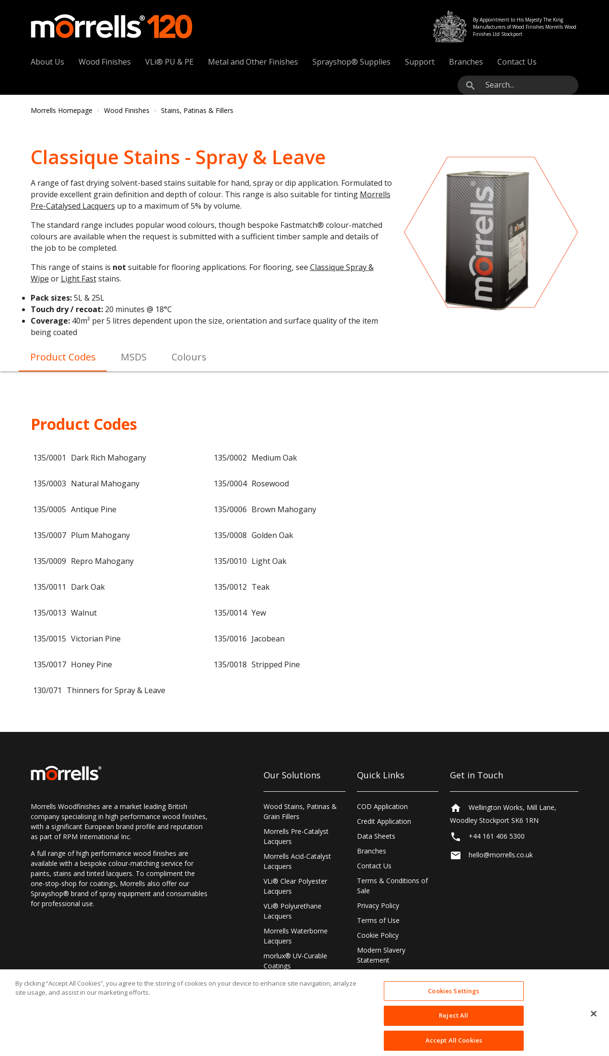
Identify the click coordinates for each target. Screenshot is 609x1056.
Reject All (453, 1026)
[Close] (593, 1024)
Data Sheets (376, 836)
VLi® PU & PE (169, 61)
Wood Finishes (105, 61)
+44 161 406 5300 (497, 836)
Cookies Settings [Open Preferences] (383, 974)
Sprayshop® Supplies (351, 61)
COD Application (382, 806)
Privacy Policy (378, 905)
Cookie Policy (378, 935)
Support (420, 61)
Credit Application (384, 821)
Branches (466, 61)
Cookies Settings (453, 1001)
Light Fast (78, 278)
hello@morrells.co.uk (501, 854)
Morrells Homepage (61, 110)
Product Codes (63, 356)
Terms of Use (378, 920)
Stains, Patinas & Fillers (197, 110)
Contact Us (517, 61)
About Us (47, 61)
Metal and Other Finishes (253, 61)
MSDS (134, 356)
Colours (189, 356)
